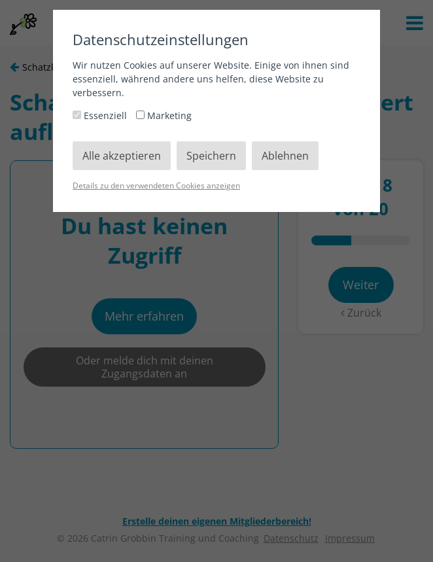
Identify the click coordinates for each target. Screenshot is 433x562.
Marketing (164, 115)
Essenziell (101, 115)
